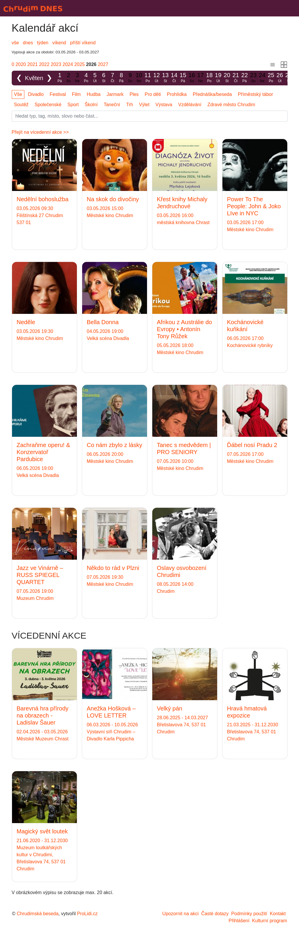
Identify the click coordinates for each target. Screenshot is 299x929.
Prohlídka (177, 94)
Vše (18, 94)
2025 (79, 64)
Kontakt (278, 913)
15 (182, 78)
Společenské (48, 104)
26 (279, 78)
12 (156, 78)
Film (76, 94)
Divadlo (36, 94)
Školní (91, 104)
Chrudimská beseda (37, 913)
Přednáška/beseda (212, 94)
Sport (73, 104)
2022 (44, 64)
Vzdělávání (189, 104)
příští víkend (83, 42)
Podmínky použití (249, 913)
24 (262, 78)
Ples (133, 94)
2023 (56, 64)
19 (218, 78)
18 (209, 78)
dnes (28, 42)
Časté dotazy (215, 913)
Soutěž (21, 104)
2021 (32, 64)
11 (147, 78)
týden (42, 42)
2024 (67, 64)
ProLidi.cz (87, 913)
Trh (129, 104)
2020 (21, 64)
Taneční (112, 104)
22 (244, 78)
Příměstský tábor (255, 94)
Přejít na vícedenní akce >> (40, 132)
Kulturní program (269, 920)
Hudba (94, 94)
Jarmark (115, 94)
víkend (59, 42)
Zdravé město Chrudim (231, 104)
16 (191, 78)
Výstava (164, 104)
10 (138, 78)
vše (15, 42)
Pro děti (153, 94)
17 (200, 78)
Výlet (144, 104)
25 (270, 78)
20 (226, 78)
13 (165, 78)
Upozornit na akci (180, 913)
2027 (103, 64)
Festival (58, 94)
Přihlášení (239, 920)
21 (235, 78)
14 (174, 78)
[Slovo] (150, 116)
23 (253, 78)
